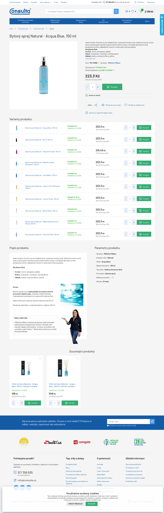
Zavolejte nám (97, 2)
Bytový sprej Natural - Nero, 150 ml (38, 140)
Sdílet (90, 105)
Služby (99, 485)
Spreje (52, 29)
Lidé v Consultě (103, 471)
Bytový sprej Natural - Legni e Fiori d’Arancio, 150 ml (43, 187)
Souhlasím (91, 504)
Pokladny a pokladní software (25, 21)
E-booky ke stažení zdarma (76, 474)
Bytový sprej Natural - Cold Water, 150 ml (41, 175)
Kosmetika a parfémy (127, 21)
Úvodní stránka (15, 2)
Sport (147, 21)
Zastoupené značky (104, 478)
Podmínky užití (131, 481)
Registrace (151, 2)
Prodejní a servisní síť (134, 471)
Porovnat (129, 11)
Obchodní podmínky (133, 464)
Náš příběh (101, 474)
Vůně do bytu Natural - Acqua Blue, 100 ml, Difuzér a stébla (25, 385)
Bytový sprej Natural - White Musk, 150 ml (41, 211)
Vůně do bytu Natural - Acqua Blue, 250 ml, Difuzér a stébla (62, 385)
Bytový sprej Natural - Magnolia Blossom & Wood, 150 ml (42, 223)
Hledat (116, 11)
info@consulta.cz (27, 480)
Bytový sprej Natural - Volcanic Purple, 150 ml (42, 152)
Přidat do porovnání (113, 105)
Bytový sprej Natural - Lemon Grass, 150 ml (42, 199)
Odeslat (152, 421)
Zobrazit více (90, 58)
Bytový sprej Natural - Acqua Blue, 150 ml (41, 128)
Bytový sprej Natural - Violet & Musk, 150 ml (42, 234)
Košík (147, 11)
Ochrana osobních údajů (135, 478)
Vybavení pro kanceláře (55, 21)
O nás (56, 2)
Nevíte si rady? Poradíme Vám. (101, 113)
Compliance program (134, 474)
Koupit (114, 86)
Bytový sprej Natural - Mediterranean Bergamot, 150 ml (39, 163)
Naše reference (103, 481)
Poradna (34, 2)
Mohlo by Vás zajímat (74, 471)
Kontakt (64, 2)
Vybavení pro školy (81, 21)
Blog (67, 468)
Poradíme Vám (71, 464)
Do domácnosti (103, 21)
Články (25, 2)
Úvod (11, 29)
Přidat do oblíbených (136, 105)
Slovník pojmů (71, 478)
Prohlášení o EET (132, 468)
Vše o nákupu (45, 2)
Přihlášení (140, 2)
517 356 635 (110, 2)
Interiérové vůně (39, 29)
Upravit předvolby (75, 504)
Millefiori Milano (114, 63)
